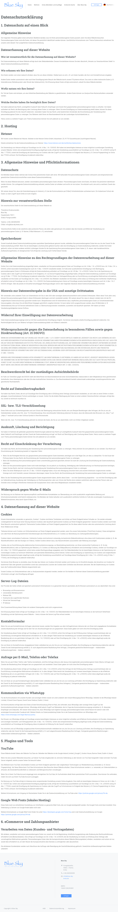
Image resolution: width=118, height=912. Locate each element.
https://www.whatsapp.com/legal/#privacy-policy (18, 715)
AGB (44, 908)
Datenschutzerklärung (56, 908)
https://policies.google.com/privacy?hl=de (92, 793)
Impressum (71, 908)
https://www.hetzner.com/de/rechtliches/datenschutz (62, 143)
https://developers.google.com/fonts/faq (57, 812)
